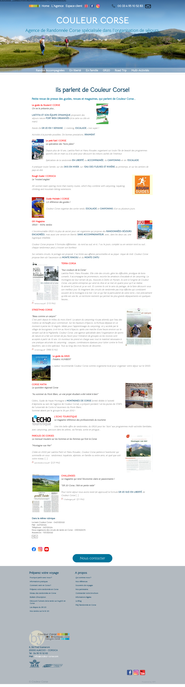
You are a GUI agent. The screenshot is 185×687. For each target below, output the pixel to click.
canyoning (121, 161)
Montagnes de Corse (81, 402)
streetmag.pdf (41, 351)
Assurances (37, 534)
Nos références (82, 585)
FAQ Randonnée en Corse (87, 612)
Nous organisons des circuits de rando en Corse (53, 531)
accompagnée (99, 161)
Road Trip (121, 70)
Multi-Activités (140, 70)
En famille (92, 70)
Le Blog (78, 607)
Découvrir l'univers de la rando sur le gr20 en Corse (49, 609)
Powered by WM (146, 684)
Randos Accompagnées (50, 70)
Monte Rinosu (71, 259)
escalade (85, 128)
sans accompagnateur (108, 236)
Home (45, 6)
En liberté (75, 70)
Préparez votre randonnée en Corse (46, 594)
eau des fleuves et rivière (105, 168)
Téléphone (36, 529)
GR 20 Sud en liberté (132, 494)
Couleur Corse (92, 20)
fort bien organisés (63, 118)
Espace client (74, 6)
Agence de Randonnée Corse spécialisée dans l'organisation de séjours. (92, 30)
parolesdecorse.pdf (44, 464)
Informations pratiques (40, 585)
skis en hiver (72, 168)
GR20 (107, 70)
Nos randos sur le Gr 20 (41, 619)
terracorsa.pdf (41, 305)
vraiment (90, 135)
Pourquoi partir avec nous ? (42, 580)
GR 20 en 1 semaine (54, 128)
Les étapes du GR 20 (39, 614)
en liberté (79, 161)
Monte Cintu (97, 259)
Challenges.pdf (71, 501)
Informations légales (84, 603)
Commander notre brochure (88, 598)
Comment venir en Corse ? (42, 589)
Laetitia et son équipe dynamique (55, 115)
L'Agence (57, 6)
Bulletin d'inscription (38, 603)
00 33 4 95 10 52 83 (130, 6)
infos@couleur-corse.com (46, 659)
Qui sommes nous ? (84, 580)
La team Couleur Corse (42, 524)
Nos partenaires (82, 594)
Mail (33, 526)
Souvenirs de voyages (85, 589)
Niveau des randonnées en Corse (45, 598)
